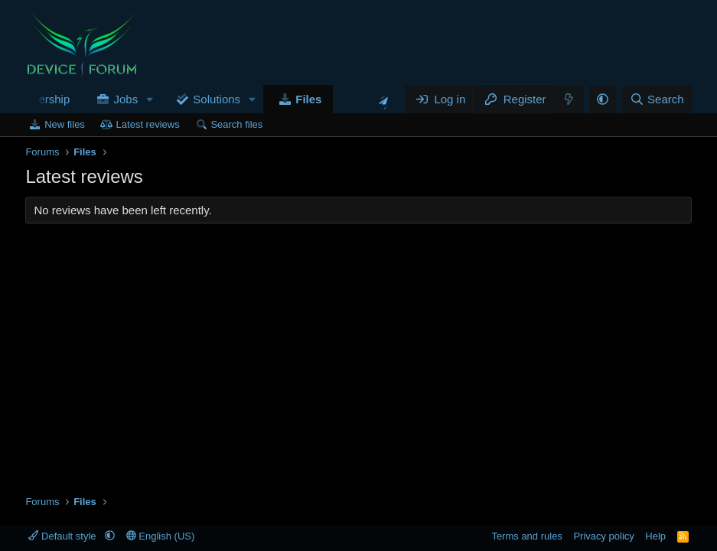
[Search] (657, 99)
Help (655, 536)
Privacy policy (603, 536)
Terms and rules (526, 536)
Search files (236, 124)
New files (64, 124)
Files (308, 99)
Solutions (216, 99)
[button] (150, 99)
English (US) (160, 536)
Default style (63, 536)
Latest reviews (148, 124)
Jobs (126, 99)
